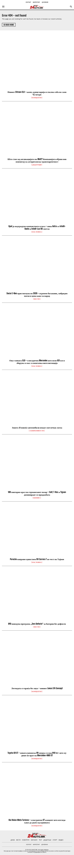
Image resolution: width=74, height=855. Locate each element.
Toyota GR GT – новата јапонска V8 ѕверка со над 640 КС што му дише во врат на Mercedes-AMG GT (37, 754)
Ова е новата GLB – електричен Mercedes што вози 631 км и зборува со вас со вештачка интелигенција (37, 361)
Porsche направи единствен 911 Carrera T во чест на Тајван (37, 559)
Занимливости (37, 430)
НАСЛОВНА (36, 232)
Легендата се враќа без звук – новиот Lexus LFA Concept (37, 688)
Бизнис (36, 498)
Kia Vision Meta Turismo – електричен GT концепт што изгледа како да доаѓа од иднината (37, 821)
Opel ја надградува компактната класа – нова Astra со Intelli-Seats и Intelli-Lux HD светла (36, 227)
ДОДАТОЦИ (36, 165)
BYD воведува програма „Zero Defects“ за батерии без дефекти (37, 623)
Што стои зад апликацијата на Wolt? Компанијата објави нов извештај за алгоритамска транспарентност (37, 160)
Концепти (36, 97)
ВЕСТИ (36, 299)
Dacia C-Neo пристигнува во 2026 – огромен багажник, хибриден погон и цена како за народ (37, 294)
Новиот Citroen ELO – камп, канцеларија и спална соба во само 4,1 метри (37, 93)
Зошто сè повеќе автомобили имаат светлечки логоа (37, 427)
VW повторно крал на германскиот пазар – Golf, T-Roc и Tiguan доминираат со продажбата (37, 493)
